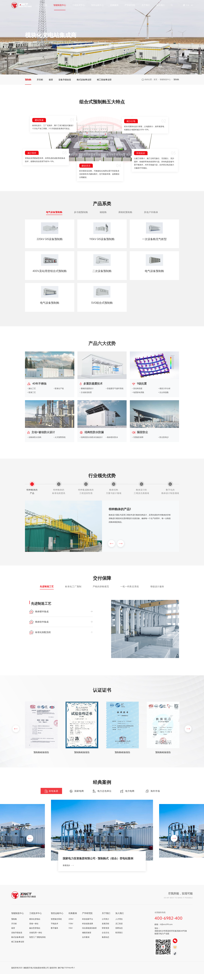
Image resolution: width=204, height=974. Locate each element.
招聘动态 (119, 928)
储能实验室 (86, 932)
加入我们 (160, 5)
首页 (45, 5)
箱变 (51, 79)
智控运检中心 (97, 5)
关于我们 (146, 5)
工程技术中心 (78, 5)
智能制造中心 (59, 5)
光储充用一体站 (35, 932)
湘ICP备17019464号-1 (66, 967)
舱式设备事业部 (84, 79)
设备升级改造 (65, 79)
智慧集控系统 (56, 919)
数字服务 (54, 928)
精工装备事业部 (104, 79)
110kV (71, 923)
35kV (71, 928)
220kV (71, 919)
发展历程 (105, 923)
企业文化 (105, 932)
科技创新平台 (87, 919)
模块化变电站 (34, 919)
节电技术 (54, 923)
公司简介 (105, 919)
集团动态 (105, 937)
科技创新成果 (87, 923)
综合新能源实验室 (89, 928)
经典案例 (114, 5)
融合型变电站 (34, 928)
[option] (102, 37)
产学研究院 (130, 5)
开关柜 (40, 79)
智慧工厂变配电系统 (37, 937)
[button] (111, 544)
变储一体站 (33, 923)
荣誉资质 (105, 928)
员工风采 (119, 923)
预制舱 (28, 79)
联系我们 (119, 932)
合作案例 (85, 937)
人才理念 (119, 919)
